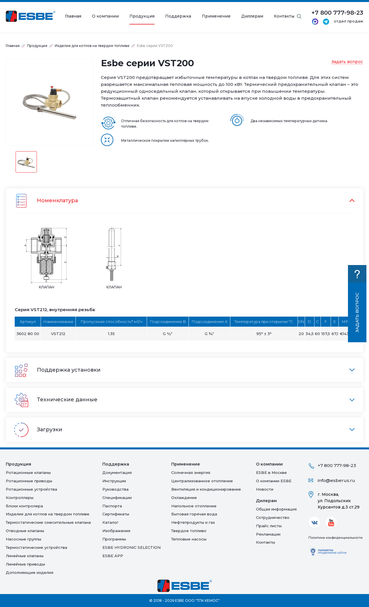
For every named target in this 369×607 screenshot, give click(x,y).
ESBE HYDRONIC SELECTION (131, 547)
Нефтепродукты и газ (193, 522)
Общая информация (276, 509)
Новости (264, 489)
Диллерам (252, 16)
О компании (105, 16)
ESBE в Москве (271, 472)
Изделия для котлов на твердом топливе (92, 46)
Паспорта (112, 506)
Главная (73, 16)
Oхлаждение (184, 497)
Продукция (142, 16)
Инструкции (114, 481)
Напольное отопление (193, 506)
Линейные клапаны (25, 555)
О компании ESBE (273, 481)
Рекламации (268, 534)
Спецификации (117, 497)
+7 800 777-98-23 (337, 465)
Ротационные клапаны (28, 472)
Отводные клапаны (25, 530)
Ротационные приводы (29, 481)
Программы (114, 539)
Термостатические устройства (36, 547)
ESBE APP (112, 555)
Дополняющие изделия (29, 572)
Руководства (115, 489)
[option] (49, 101)
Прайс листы (269, 525)
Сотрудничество (272, 517)
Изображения (116, 530)
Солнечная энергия (190, 472)
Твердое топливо (188, 530)
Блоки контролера (24, 506)
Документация (117, 472)
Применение (216, 16)
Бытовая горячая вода (194, 514)
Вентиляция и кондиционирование (206, 489)
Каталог (110, 522)
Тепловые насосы (188, 539)
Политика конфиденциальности (335, 538)
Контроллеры (19, 497)
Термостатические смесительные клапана (48, 522)
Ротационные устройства (31, 489)
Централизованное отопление (202, 481)
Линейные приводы (25, 564)
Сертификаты (115, 514)
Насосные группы (23, 539)
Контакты (284, 16)
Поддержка (178, 16)
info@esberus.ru (336, 480)
